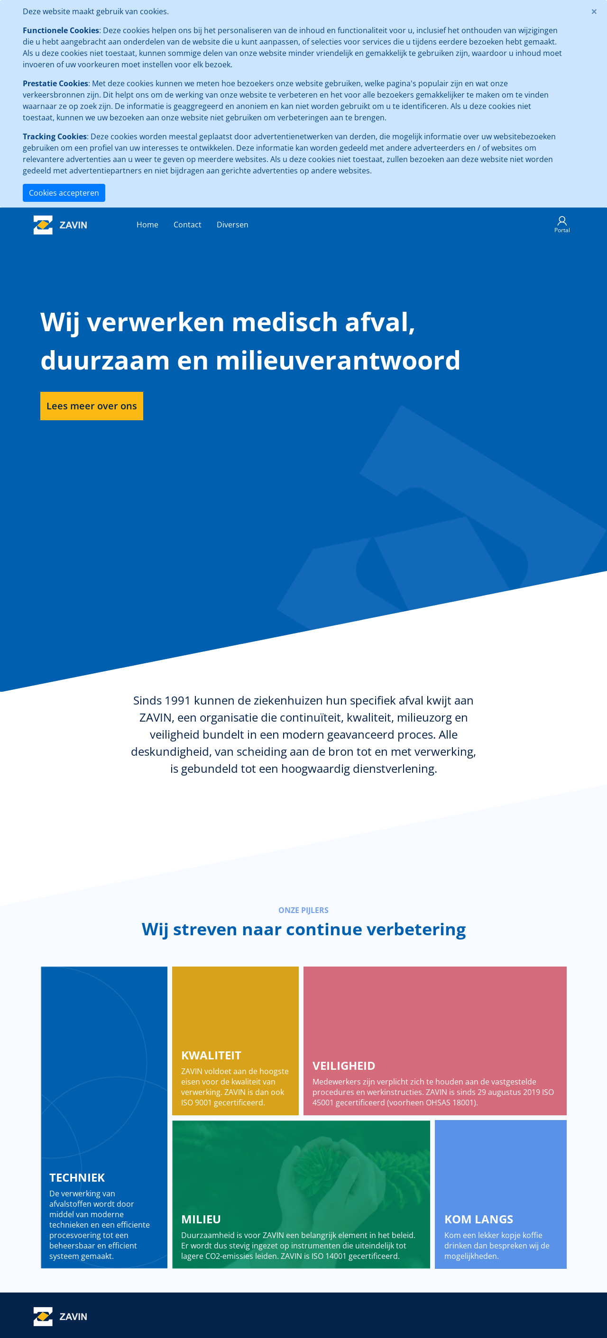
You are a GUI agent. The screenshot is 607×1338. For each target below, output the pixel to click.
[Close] (594, 11)
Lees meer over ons (91, 405)
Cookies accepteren (64, 193)
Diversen (232, 224)
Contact (188, 224)
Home (147, 224)
